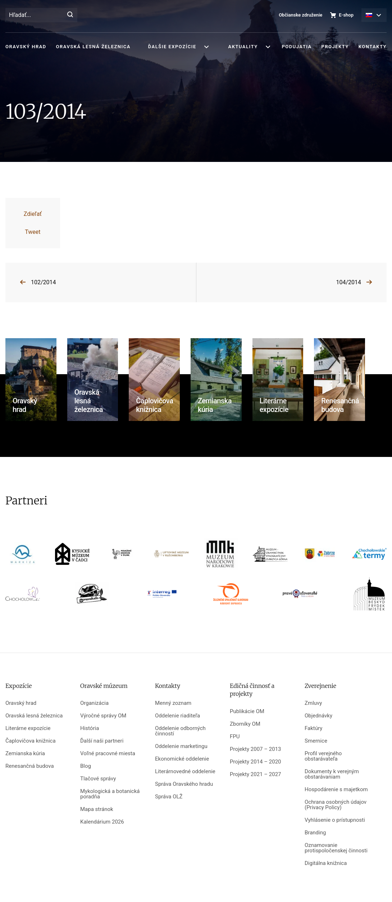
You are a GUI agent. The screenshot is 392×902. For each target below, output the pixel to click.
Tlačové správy (98, 778)
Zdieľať (33, 213)
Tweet (32, 231)
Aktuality (243, 46)
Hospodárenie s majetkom (336, 789)
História (89, 728)
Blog (85, 766)
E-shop (346, 15)
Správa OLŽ (169, 796)
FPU (235, 736)
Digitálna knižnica (326, 863)
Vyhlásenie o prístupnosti (335, 820)
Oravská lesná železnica (93, 46)
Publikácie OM (247, 711)
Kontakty (373, 46)
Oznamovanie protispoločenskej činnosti (336, 848)
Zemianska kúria (25, 753)
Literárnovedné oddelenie (185, 771)
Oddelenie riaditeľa (177, 716)
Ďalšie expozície (172, 46)
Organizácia (94, 703)
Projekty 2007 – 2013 (255, 749)
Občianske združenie (300, 15)
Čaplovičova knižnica (30, 741)
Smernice (316, 741)
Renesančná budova (29, 766)
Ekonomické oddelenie (182, 759)
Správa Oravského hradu (184, 784)
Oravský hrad (25, 46)
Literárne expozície (27, 728)
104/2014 (348, 282)
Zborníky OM (245, 724)
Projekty (334, 46)
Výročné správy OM (103, 716)
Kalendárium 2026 (102, 822)
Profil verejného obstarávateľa (323, 756)
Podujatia (296, 46)
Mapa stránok (96, 809)
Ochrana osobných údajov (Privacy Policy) (335, 804)
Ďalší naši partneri (101, 741)
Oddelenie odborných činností (180, 731)
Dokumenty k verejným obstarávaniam (332, 774)
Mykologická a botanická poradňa (110, 794)
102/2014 (43, 282)
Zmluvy (313, 703)
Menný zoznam (173, 703)
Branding (315, 832)
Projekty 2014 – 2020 (255, 762)
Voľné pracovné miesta (107, 753)
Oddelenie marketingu (181, 746)
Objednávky (318, 716)
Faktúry (313, 728)
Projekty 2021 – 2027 (255, 774)
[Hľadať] (70, 15)
